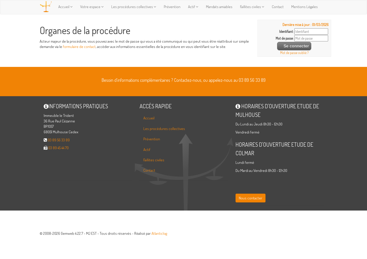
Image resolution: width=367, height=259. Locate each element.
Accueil (65, 6)
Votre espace (92, 6)
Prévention (172, 6)
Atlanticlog (159, 233)
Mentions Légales (304, 6)
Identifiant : (286, 31)
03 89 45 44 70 (58, 147)
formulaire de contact (79, 46)
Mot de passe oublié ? (294, 52)
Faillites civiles (252, 6)
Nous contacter (250, 198)
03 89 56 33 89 (59, 140)
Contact (278, 6)
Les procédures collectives (133, 6)
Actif (193, 6)
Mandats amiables (219, 6)
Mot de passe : (285, 38)
